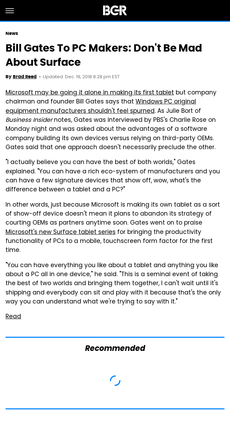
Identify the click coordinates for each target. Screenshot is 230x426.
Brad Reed (25, 77)
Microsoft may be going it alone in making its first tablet (90, 93)
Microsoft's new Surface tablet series (61, 232)
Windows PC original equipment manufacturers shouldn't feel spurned (101, 106)
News (12, 33)
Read (13, 317)
